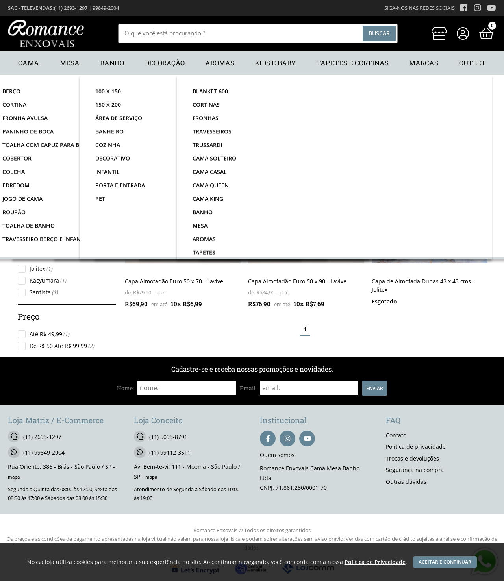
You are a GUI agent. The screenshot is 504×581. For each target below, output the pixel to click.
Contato (396, 435)
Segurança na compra (415, 470)
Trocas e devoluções (412, 458)
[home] (46, 33)
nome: (125, 388)
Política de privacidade (416, 446)
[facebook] (268, 438)
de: (129, 292)
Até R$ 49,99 (50, 334)
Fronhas (44, 227)
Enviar (374, 388)
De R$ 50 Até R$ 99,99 (62, 346)
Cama (41, 161)
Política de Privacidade (373, 562)
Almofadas (47, 215)
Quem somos (277, 455)
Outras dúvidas (406, 481)
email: (248, 388)
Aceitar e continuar (445, 562)
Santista (44, 292)
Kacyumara (48, 280)
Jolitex (41, 268)
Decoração (47, 173)
